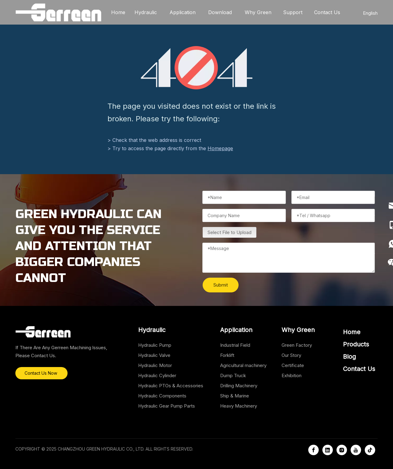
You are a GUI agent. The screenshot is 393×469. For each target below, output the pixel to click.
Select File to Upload (229, 232)
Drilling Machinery (238, 386)
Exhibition (292, 375)
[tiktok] (370, 450)
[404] (197, 67)
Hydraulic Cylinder (157, 375)
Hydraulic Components (162, 396)
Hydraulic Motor (155, 365)
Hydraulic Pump (154, 345)
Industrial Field (235, 345)
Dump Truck (233, 375)
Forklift (227, 355)
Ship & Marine (234, 396)
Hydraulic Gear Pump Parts (166, 406)
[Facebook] (313, 450)
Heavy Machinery (238, 406)
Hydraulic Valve (154, 355)
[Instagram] (342, 450)
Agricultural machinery (243, 365)
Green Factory (297, 345)
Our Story (291, 355)
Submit (220, 285)
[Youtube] (356, 450)
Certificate (293, 365)
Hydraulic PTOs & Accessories (170, 386)
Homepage (220, 148)
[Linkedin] (327, 450)
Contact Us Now (41, 373)
